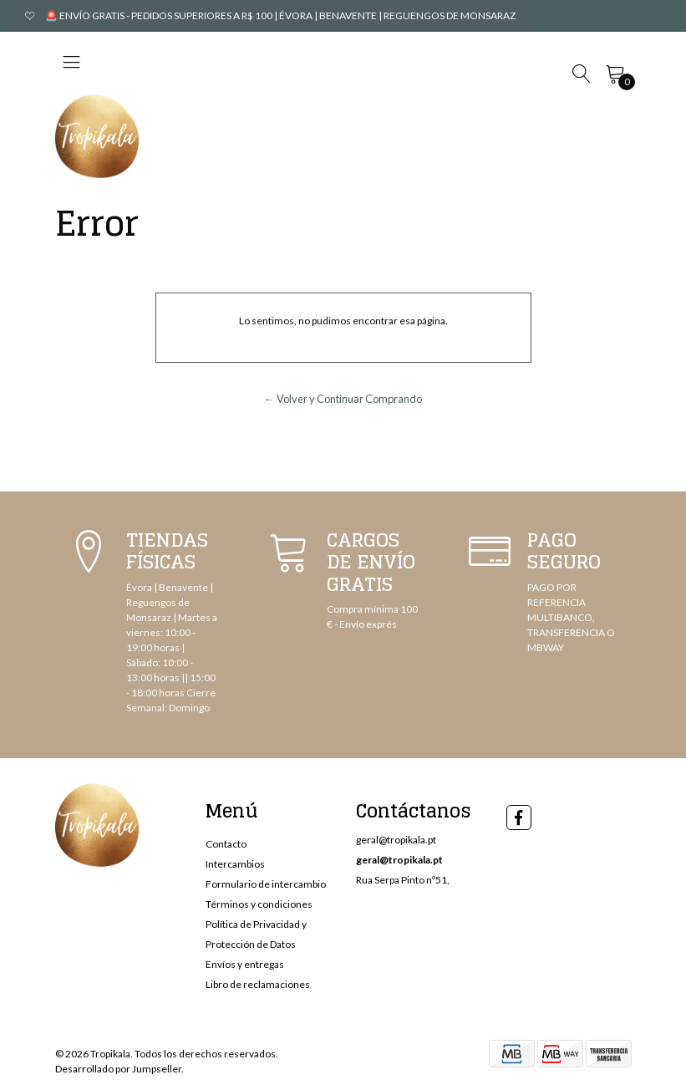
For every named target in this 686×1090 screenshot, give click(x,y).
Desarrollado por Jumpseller (118, 1068)
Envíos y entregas (245, 964)
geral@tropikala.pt (396, 839)
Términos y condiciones (259, 904)
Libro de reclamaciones (258, 984)
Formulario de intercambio (266, 884)
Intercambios (235, 864)
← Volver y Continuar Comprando (343, 398)
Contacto (226, 844)
